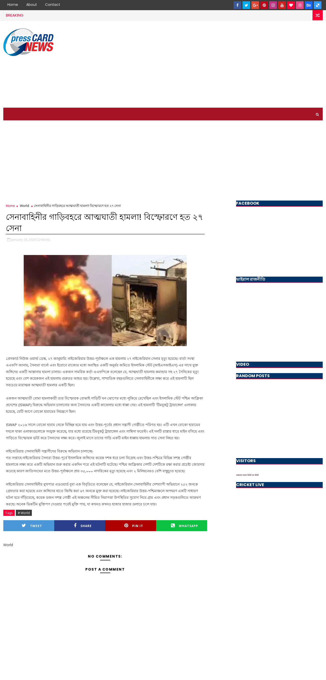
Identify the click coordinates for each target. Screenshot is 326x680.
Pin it (133, 525)
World (24, 205)
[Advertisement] (230, 64)
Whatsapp (184, 525)
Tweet (32, 525)
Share (83, 525)
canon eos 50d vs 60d (247, 475)
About (31, 4)
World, (45, 239)
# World (24, 513)
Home (12, 4)
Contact (52, 4)
